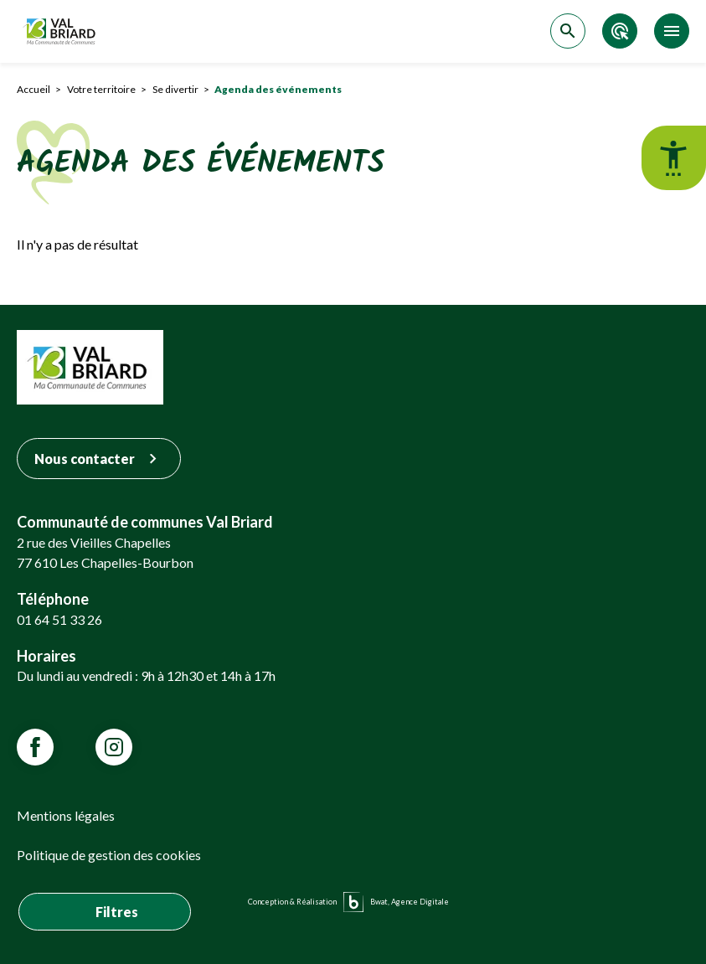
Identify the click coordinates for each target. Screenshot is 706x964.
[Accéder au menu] (671, 31)
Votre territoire (101, 89)
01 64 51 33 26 (59, 619)
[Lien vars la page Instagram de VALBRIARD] (113, 747)
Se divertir (175, 89)
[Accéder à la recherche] (567, 31)
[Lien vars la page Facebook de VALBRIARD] (35, 747)
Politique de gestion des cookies (109, 855)
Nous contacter (98, 458)
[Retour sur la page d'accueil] (61, 31)
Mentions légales (66, 815)
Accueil (33, 89)
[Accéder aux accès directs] (619, 31)
